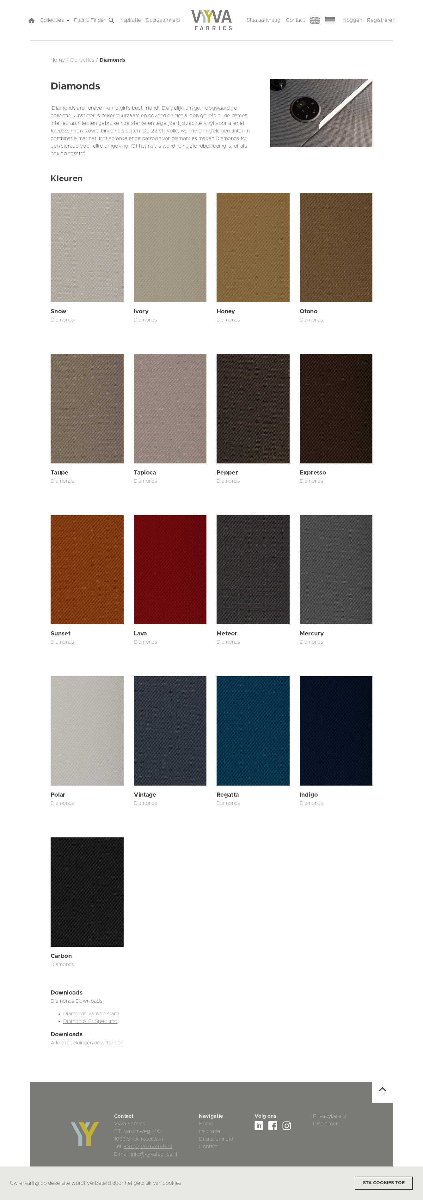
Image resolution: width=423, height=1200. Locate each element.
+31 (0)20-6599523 (148, 1146)
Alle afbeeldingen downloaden (87, 1042)
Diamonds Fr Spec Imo (90, 1021)
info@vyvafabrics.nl (154, 1154)
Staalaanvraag (263, 20)
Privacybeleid (329, 1116)
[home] (31, 20)
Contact (295, 20)
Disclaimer (325, 1123)
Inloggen (351, 20)
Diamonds (62, 319)
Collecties (55, 20)
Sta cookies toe (384, 1183)
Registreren (381, 20)
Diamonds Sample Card (91, 1013)
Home (206, 1123)
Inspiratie (130, 20)
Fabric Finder (94, 20)
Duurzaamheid (163, 20)
